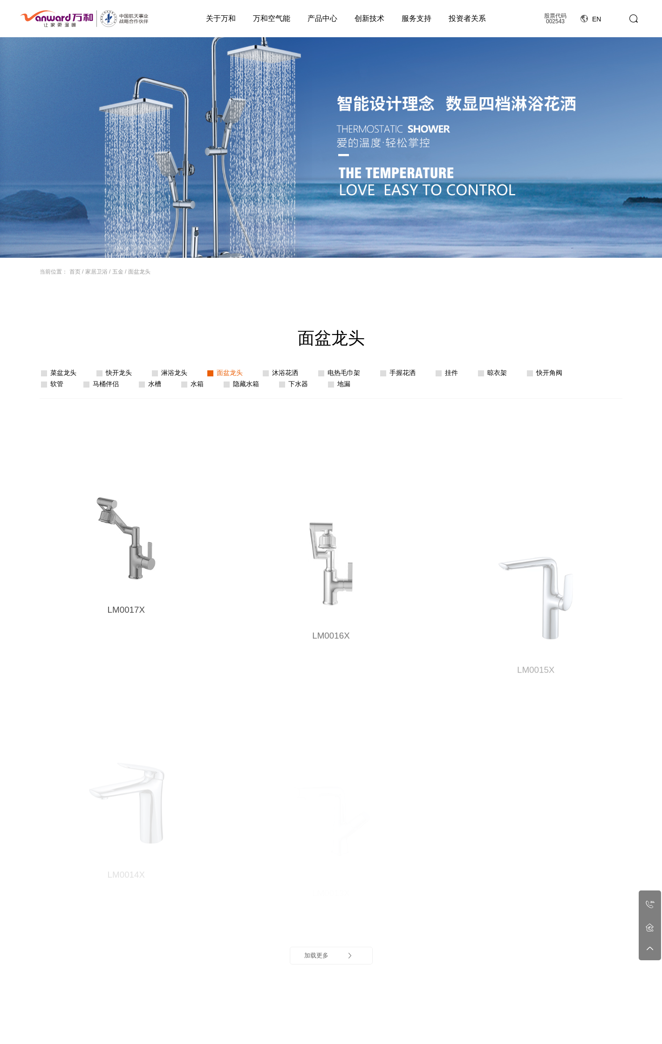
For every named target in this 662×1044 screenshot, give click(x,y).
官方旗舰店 (603, 1022)
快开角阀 (549, 372)
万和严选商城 (605, 1032)
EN (590, 19)
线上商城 (600, 1006)
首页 (75, 271)
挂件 (451, 372)
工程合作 (508, 1022)
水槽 (154, 384)
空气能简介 (203, 1022)
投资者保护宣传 (553, 1032)
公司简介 (162, 1022)
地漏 (343, 384)
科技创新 (395, 1022)
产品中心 (322, 18)
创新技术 (369, 18)
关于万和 (221, 18)
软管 (56, 384)
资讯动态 (358, 1006)
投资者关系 (467, 18)
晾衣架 (497, 372)
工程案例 (508, 1006)
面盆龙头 (139, 271)
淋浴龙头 (174, 372)
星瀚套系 (243, 1032)
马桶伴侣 (106, 384)
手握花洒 (402, 372)
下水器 (298, 384)
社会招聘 (470, 1032)
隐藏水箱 (246, 384)
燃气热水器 (246, 1022)
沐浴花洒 (285, 372)
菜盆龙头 (63, 372)
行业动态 (358, 1032)
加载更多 (329, 729)
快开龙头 (119, 372)
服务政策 (433, 1032)
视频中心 (162, 1032)
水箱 (197, 384)
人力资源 (470, 1006)
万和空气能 (271, 18)
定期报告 (545, 1022)
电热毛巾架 (344, 372)
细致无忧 (433, 1022)
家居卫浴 (96, 271)
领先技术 (395, 1032)
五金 (117, 271)
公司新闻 (358, 1022)
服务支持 (416, 18)
